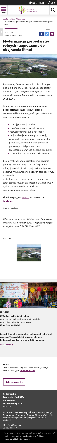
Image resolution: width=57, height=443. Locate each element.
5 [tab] (27, 352)
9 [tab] (39, 352)
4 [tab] (24, 352)
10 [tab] (42, 352)
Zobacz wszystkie (15, 382)
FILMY (6, 364)
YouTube (7, 200)
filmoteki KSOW (27, 370)
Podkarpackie (9, 393)
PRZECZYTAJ (7, 344)
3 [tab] (20, 352)
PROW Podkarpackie (12, 403)
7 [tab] (33, 352)
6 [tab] (30, 352)
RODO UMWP (9, 400)
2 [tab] (17, 352)
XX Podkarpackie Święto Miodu (14, 316)
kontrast (36, 2)
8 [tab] (36, 352)
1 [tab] (14, 352)
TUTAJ (25, 197)
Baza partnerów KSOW (13, 397)
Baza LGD (7, 406)
